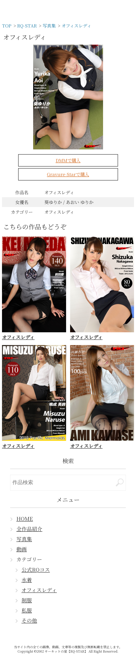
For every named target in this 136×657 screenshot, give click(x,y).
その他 (29, 620)
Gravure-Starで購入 (68, 174)
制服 (27, 600)
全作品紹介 (29, 528)
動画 (21, 549)
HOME (24, 518)
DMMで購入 (68, 160)
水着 (27, 579)
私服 (27, 610)
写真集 (24, 538)
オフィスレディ (39, 589)
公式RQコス (36, 569)
